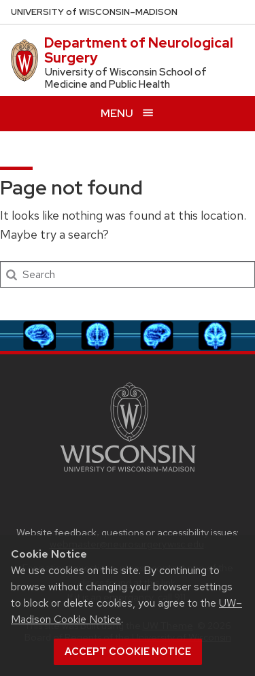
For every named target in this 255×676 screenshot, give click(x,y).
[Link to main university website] (128, 474)
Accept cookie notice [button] (128, 651)
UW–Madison (94, 12)
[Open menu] (127, 113)
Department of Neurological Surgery (138, 50)
